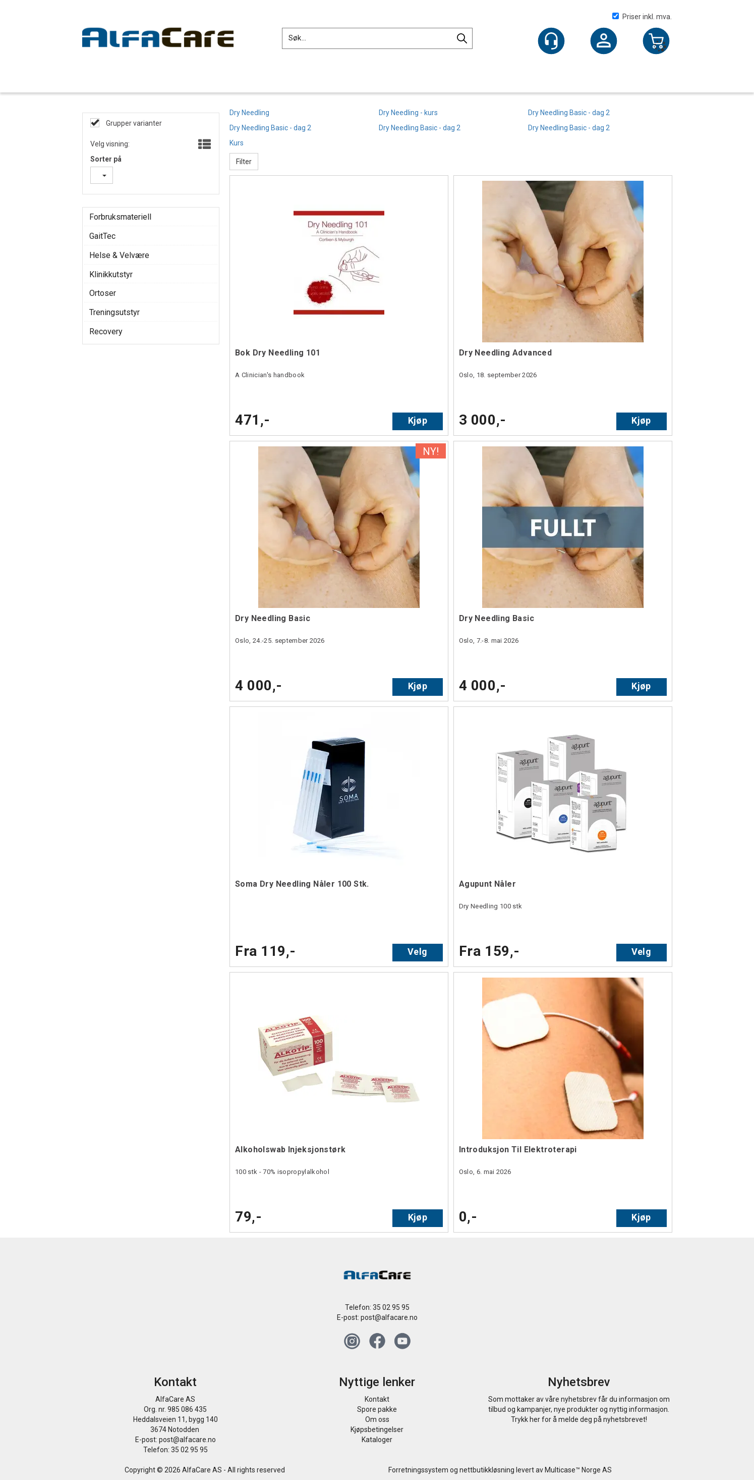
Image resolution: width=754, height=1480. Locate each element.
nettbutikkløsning (486, 1470)
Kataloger (377, 1440)
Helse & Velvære (119, 255)
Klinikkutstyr (111, 274)
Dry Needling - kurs (408, 113)
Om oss (377, 1419)
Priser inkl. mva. (642, 17)
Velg (417, 951)
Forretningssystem (418, 1470)
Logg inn (603, 42)
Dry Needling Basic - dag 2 (569, 113)
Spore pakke (377, 1409)
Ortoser (102, 293)
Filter (244, 162)
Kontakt (377, 1399)
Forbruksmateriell (120, 217)
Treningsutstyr (114, 312)
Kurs (236, 143)
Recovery (106, 331)
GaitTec (102, 236)
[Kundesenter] (551, 41)
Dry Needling (249, 113)
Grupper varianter (133, 123)
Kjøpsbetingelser (377, 1429)
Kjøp (417, 420)
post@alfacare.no (389, 1317)
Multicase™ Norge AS (578, 1470)
